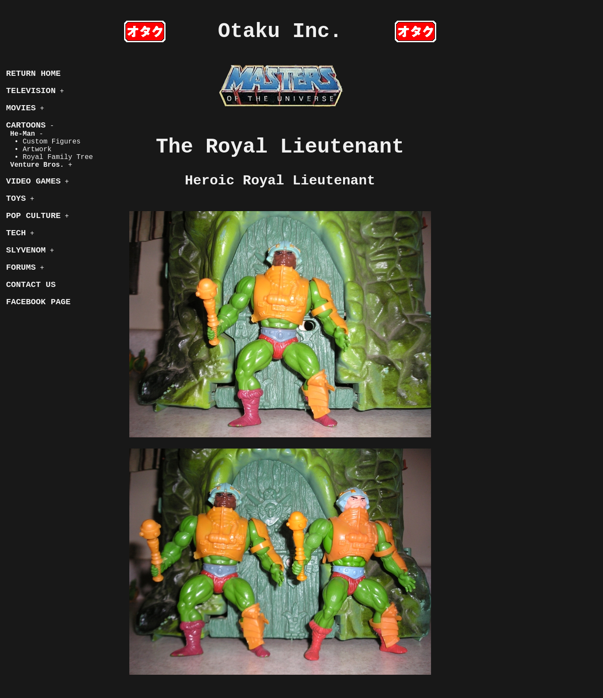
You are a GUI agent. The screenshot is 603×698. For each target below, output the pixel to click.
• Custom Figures (43, 142)
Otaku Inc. (280, 31)
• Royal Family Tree (49, 157)
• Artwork (29, 149)
